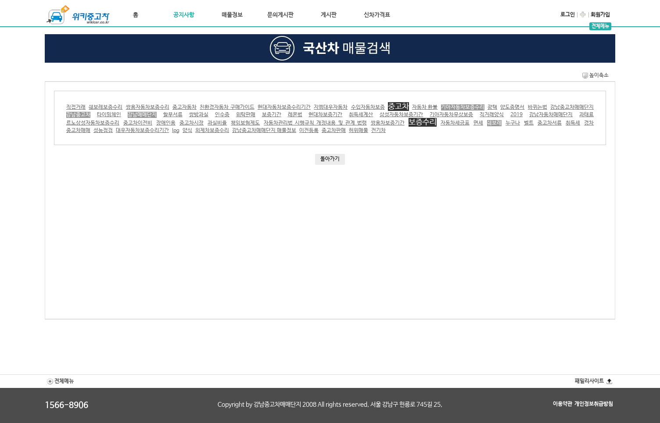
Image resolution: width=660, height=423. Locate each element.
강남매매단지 (142, 115)
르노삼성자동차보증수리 (92, 123)
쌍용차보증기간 (388, 123)
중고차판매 (334, 131)
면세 (478, 123)
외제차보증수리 (212, 131)
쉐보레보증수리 (105, 107)
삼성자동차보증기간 (401, 115)
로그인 (567, 15)
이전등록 (309, 131)
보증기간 (271, 115)
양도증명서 (512, 107)
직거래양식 (492, 115)
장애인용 (166, 123)
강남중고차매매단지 (572, 107)
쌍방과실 (198, 115)
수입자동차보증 (368, 107)
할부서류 (173, 115)
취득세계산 (361, 115)
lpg (175, 131)
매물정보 (232, 15)
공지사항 (183, 15)
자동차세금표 (455, 123)
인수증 (222, 115)
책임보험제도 (245, 123)
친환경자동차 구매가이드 (227, 107)
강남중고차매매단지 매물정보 (264, 131)
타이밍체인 (109, 115)
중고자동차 (184, 107)
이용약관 (562, 404)
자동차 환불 (425, 107)
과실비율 (217, 123)
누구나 (513, 123)
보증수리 (423, 122)
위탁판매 (245, 115)
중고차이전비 (137, 123)
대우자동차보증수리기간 (142, 131)
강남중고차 (78, 115)
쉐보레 (494, 123)
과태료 (586, 115)
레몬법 (295, 115)
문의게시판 (280, 15)
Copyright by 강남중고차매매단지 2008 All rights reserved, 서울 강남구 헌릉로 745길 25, (330, 404)
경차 (589, 123)
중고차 (398, 106)
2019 (516, 115)
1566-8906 (66, 405)
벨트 (529, 123)
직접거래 (76, 107)
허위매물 (358, 131)
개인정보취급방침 (593, 404)
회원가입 (600, 15)
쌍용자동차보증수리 (147, 107)
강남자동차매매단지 (551, 115)
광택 (492, 107)
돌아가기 (330, 159)
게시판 (329, 15)
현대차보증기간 (325, 115)
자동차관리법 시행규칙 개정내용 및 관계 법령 (315, 123)
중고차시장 (191, 123)
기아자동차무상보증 (451, 115)
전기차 (378, 131)
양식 (187, 131)
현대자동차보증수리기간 (284, 107)
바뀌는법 (537, 107)
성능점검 (103, 131)
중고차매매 (78, 131)
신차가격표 (377, 15)
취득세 (573, 123)
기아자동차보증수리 (462, 107)
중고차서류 (550, 123)
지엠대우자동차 (331, 107)
